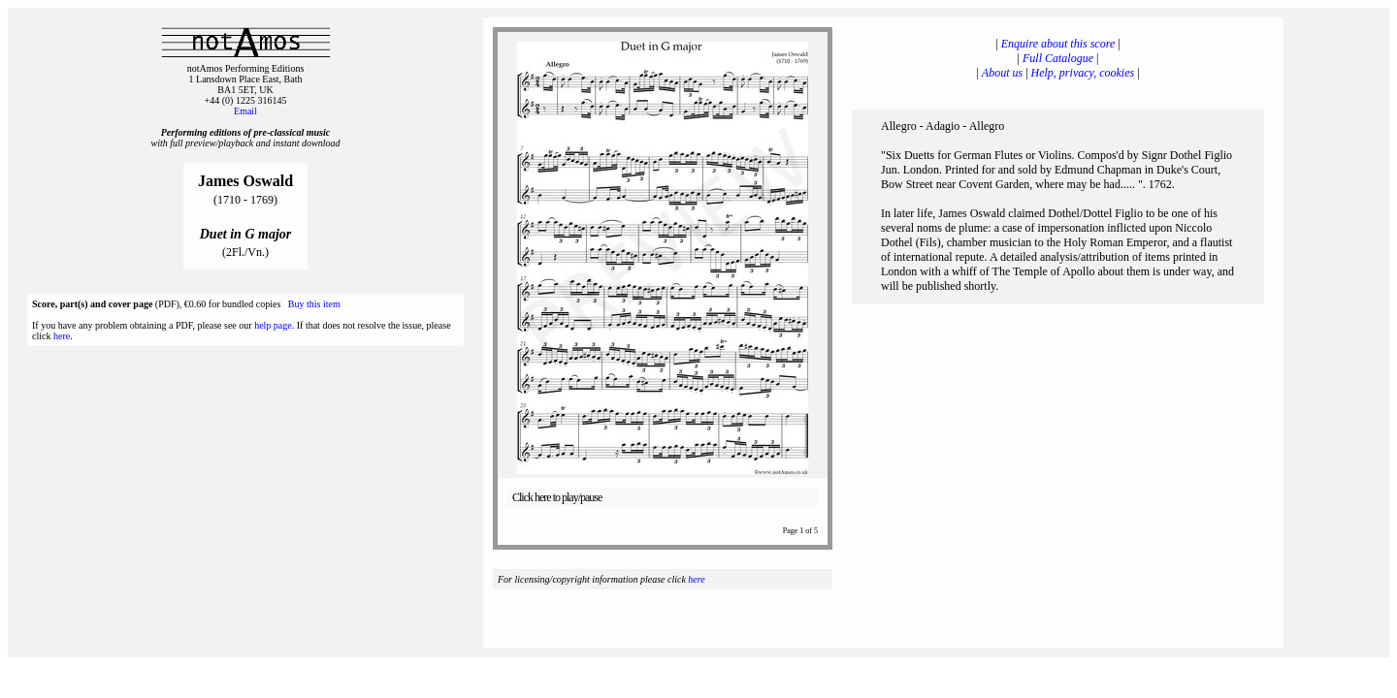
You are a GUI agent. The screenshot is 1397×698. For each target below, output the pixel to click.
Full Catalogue (1058, 58)
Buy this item (314, 304)
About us (1002, 72)
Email (245, 111)
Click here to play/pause (556, 497)
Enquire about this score (1058, 43)
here (61, 336)
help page (273, 325)
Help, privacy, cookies (1083, 72)
